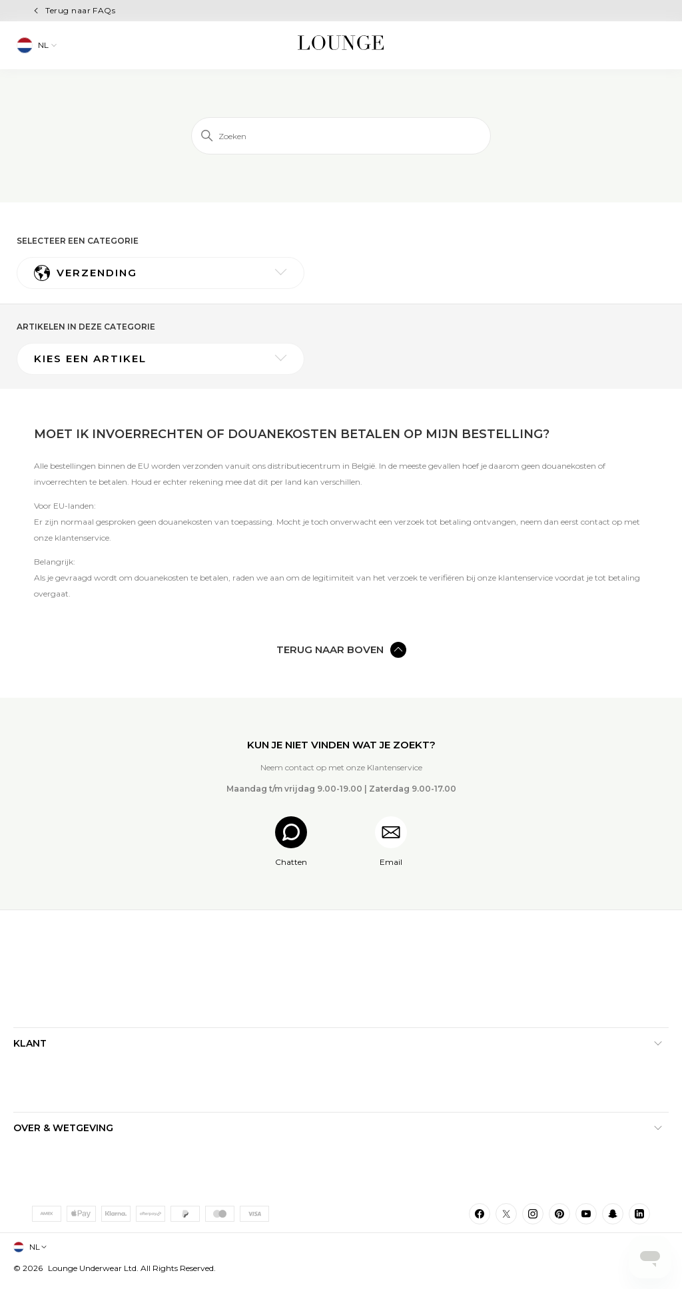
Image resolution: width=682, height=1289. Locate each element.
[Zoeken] (341, 135)
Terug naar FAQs (80, 10)
